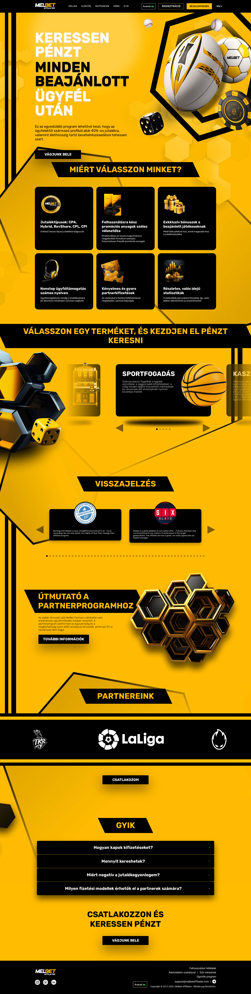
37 (162, 557)
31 (143, 557)
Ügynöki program (206, 976)
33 (149, 557)
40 (172, 557)
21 (111, 557)
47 (194, 557)
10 (76, 557)
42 (178, 557)
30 (140, 557)
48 (197, 557)
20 (108, 557)
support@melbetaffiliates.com (192, 981)
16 (95, 557)
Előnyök (86, 6)
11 (79, 557)
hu (222, 6)
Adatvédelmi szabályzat (182, 972)
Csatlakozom (125, 782)
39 (168, 557)
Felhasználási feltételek (203, 968)
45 (188, 557)
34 (152, 557)
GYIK (126, 6)
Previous (116, 395)
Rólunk (73, 6)
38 (165, 557)
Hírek (116, 6)
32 (146, 557)
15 (92, 557)
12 (82, 557)
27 (130, 557)
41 (175, 557)
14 (88, 557)
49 (200, 557)
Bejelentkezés (200, 6)
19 (104, 557)
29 (136, 557)
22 (114, 557)
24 (120, 557)
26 (127, 557)
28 (133, 557)
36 (159, 557)
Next (203, 395)
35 (156, 557)
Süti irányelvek (208, 972)
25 (124, 557)
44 (184, 557)
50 (204, 557)
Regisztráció (171, 6)
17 (98, 557)
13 (85, 557)
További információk (68, 641)
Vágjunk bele (58, 155)
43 (181, 557)
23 (117, 557)
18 (101, 557)
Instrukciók (102, 6)
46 (191, 557)
